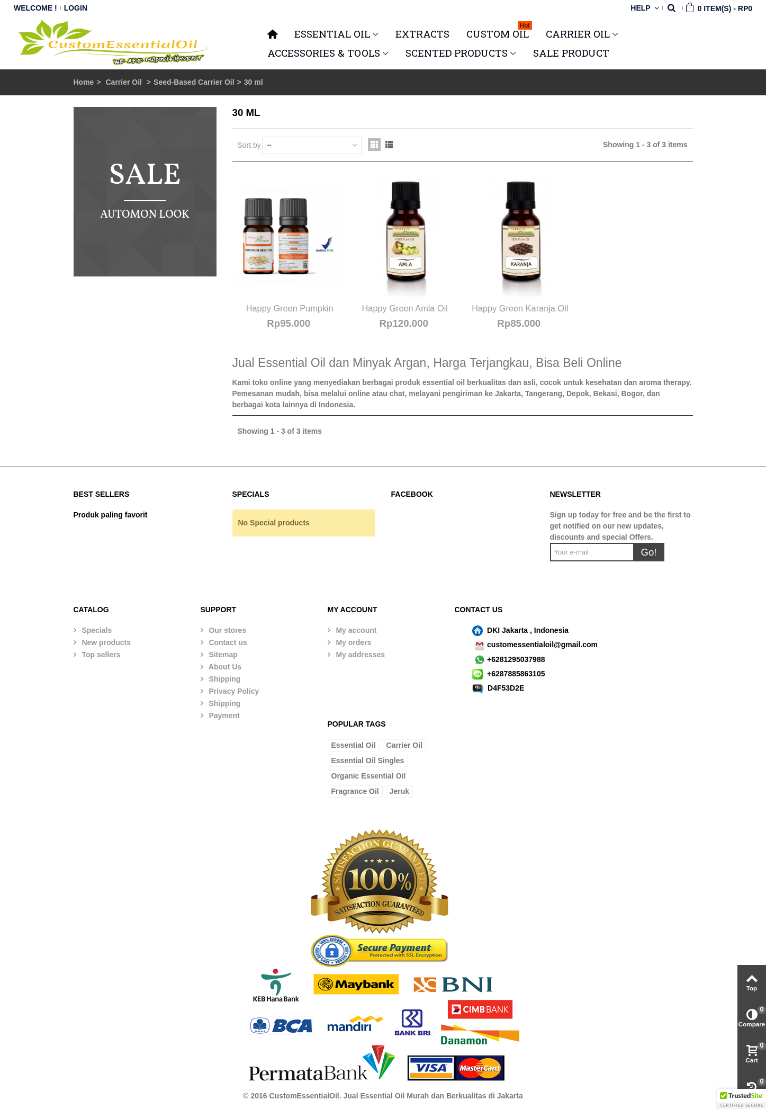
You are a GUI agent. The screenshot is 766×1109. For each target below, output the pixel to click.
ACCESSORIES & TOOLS (323, 52)
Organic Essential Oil (368, 776)
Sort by (249, 145)
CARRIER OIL (578, 33)
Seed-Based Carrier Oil (194, 82)
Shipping (224, 679)
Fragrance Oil (355, 791)
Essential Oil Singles (367, 760)
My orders (353, 642)
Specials (96, 630)
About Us (224, 667)
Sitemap (222, 654)
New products (105, 642)
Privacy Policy (233, 691)
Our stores (227, 630)
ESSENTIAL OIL (332, 33)
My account (355, 630)
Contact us (227, 642)
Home (84, 82)
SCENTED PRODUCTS (456, 52)
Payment (223, 715)
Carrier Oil (124, 82)
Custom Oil (499, 32)
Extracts (422, 33)
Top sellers (100, 654)
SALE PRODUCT (571, 52)
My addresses (359, 654)
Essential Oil (353, 745)
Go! (648, 552)
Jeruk (399, 791)
